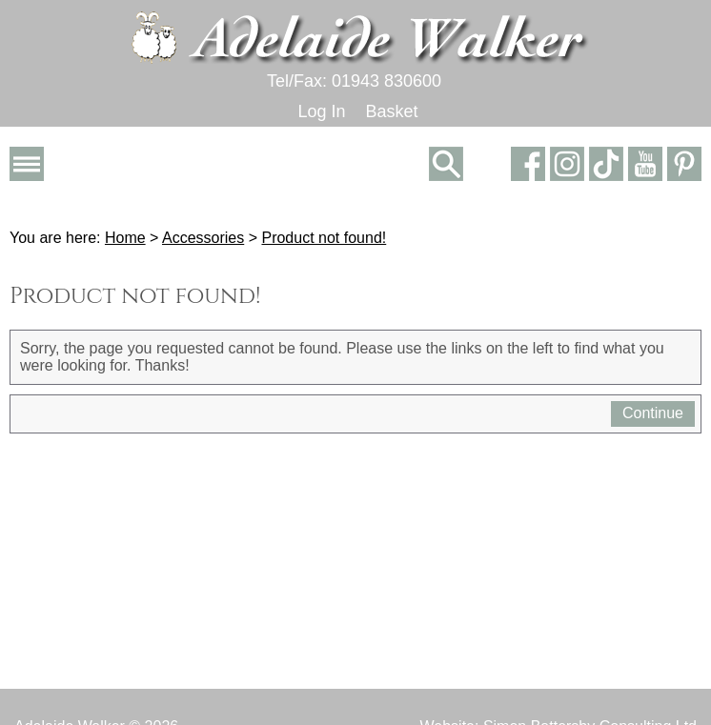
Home (125, 238)
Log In (321, 111)
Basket (392, 111)
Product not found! (323, 238)
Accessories (203, 238)
